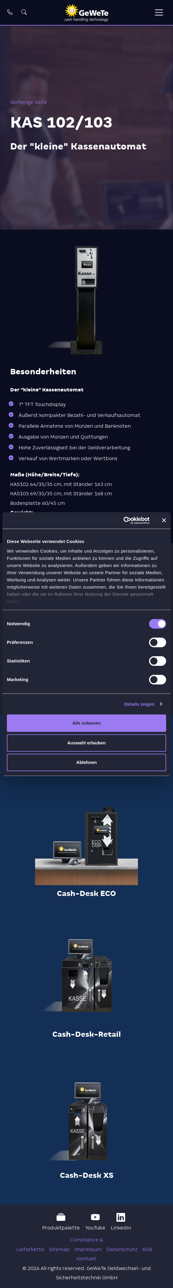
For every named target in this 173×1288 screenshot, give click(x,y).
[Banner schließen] (164, 520)
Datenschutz (122, 1249)
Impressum (88, 1249)
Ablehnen (86, 762)
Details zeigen (139, 704)
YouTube (95, 1222)
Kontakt (86, 1259)
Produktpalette (61, 1222)
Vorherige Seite (28, 102)
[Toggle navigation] (159, 12)
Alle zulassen (86, 722)
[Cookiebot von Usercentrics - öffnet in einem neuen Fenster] (123, 520)
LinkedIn (121, 1222)
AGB (147, 1249)
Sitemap (59, 1249)
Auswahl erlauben (86, 742)
